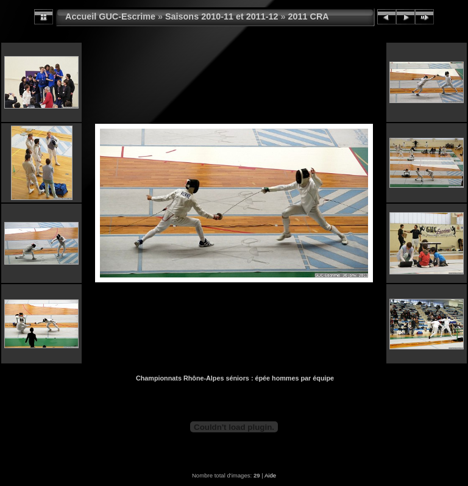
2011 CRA (308, 16)
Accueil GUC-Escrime (110, 16)
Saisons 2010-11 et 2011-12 (221, 16)
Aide (270, 475)
